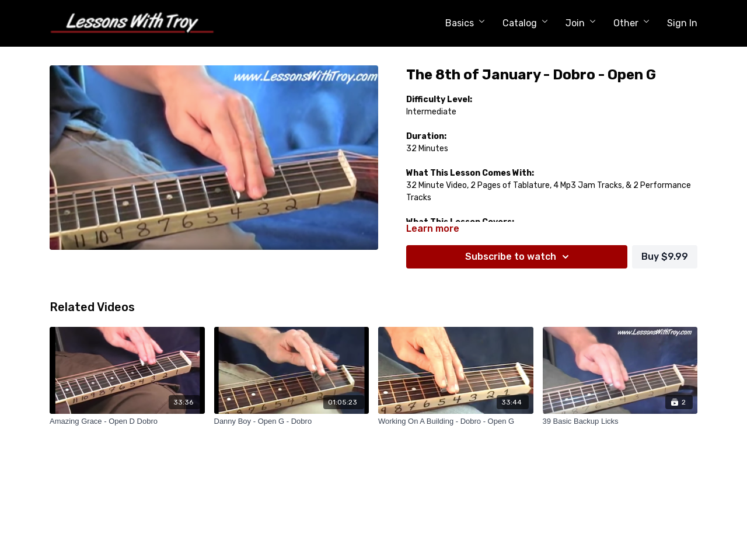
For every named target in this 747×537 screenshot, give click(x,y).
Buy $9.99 (664, 256)
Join (581, 23)
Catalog (525, 23)
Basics (465, 23)
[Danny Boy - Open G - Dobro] (291, 421)
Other (631, 23)
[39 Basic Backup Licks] (620, 421)
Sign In (682, 23)
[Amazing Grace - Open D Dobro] (127, 421)
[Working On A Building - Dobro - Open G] (455, 421)
